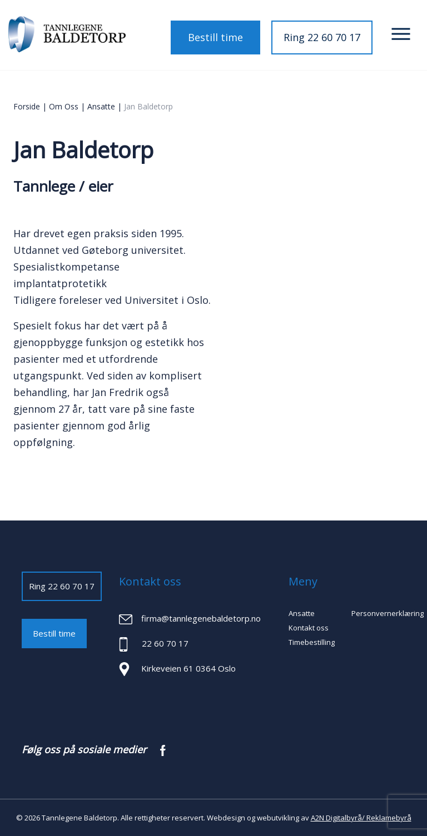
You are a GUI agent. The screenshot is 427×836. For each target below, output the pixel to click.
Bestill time (215, 37)
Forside (26, 106)
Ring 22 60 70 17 (322, 37)
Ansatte (101, 106)
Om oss (63, 106)
